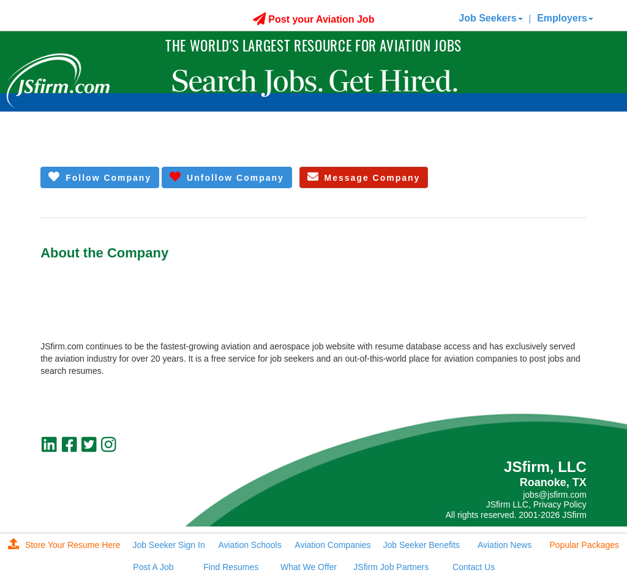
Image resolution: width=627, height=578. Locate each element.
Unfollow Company (227, 177)
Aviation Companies (332, 545)
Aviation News (504, 545)
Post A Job (153, 567)
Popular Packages (584, 545)
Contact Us (473, 567)
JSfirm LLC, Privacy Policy (536, 504)
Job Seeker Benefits (421, 545)
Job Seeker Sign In (168, 545)
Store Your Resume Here (64, 545)
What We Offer (308, 567)
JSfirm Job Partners (391, 567)
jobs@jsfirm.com (555, 495)
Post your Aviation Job (314, 19)
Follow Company (99, 177)
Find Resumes (230, 567)
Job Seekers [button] (490, 18)
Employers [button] (565, 18)
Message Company (364, 177)
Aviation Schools (249, 545)
